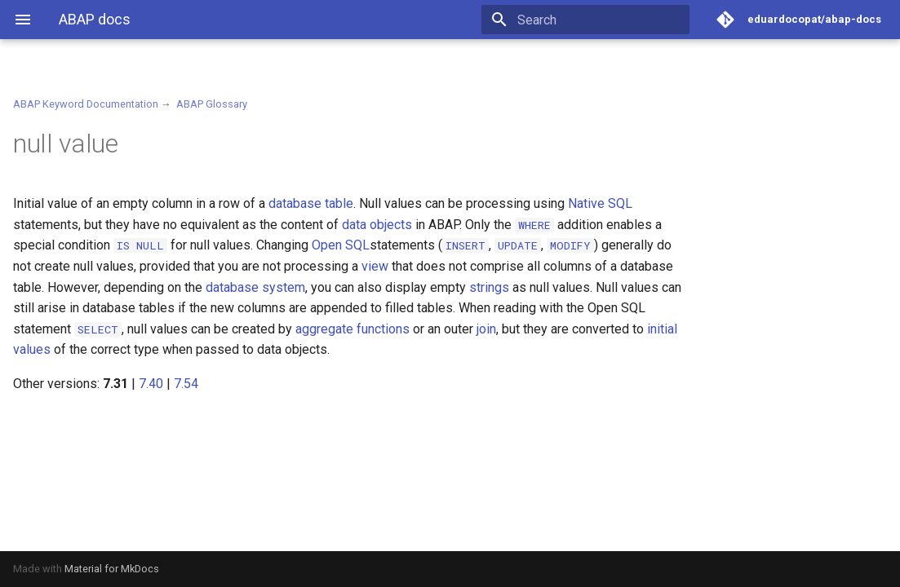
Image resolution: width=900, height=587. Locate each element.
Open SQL (341, 245)
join (486, 329)
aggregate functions (352, 329)
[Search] (594, 19)
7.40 (151, 383)
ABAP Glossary (211, 104)
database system (255, 287)
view (374, 266)
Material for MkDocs (111, 569)
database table (310, 203)
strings (489, 287)
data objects (377, 224)
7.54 (186, 383)
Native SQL (600, 203)
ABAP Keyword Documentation (85, 104)
